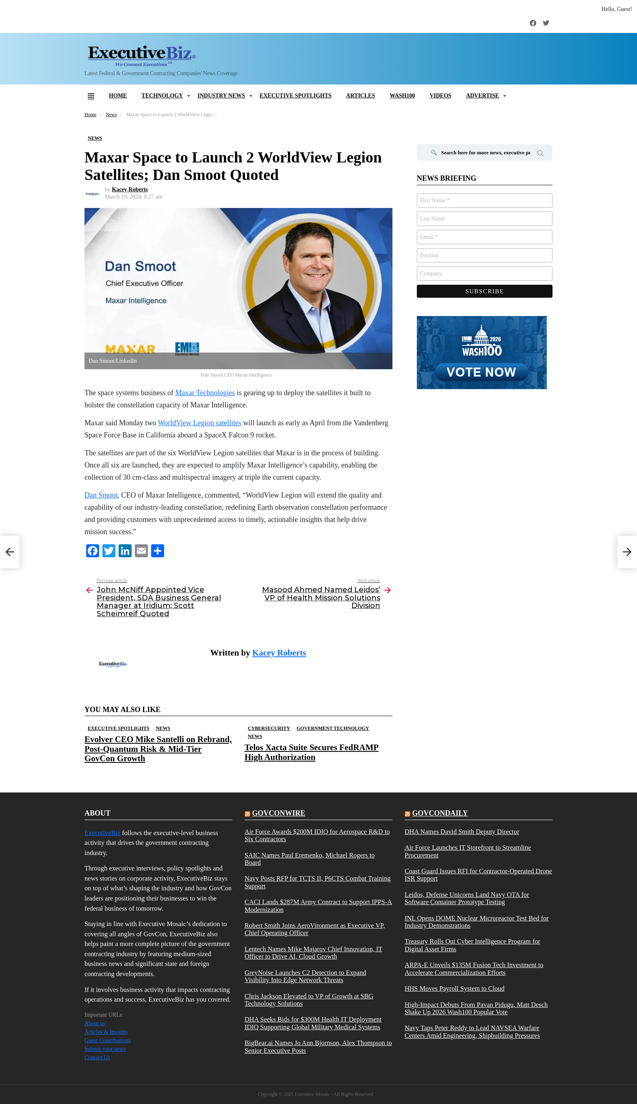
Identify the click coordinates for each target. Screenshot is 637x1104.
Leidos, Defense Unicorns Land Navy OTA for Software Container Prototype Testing (467, 898)
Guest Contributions (107, 1040)
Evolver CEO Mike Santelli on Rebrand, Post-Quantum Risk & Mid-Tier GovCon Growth (158, 748)
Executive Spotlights (296, 96)
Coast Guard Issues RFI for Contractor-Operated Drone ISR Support (478, 875)
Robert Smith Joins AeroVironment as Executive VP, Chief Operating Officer (315, 929)
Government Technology (333, 728)
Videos (440, 96)
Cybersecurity (269, 728)
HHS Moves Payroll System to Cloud (455, 988)
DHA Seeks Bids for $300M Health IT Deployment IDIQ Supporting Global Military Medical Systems (313, 1023)
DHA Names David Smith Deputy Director (462, 832)
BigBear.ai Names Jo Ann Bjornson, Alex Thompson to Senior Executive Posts (318, 1046)
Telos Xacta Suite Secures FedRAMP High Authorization (312, 752)
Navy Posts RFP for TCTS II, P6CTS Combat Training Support (318, 882)
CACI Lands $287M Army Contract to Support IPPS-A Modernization (318, 905)
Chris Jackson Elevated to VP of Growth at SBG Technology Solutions (309, 1000)
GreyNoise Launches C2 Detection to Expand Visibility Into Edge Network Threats (305, 976)
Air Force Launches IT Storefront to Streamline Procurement (468, 851)
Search (540, 154)
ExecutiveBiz (102, 833)
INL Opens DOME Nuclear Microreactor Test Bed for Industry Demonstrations (477, 922)
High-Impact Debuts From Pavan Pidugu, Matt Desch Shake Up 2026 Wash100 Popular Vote (476, 1008)
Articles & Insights (106, 1032)
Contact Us (97, 1057)
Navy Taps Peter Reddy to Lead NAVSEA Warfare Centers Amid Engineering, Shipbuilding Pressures (472, 1031)
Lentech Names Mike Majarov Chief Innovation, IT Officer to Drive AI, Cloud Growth (313, 953)
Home (118, 96)
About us (94, 1023)
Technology (162, 96)
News (163, 728)
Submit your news (105, 1049)
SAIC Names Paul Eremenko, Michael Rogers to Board (310, 859)
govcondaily (440, 813)
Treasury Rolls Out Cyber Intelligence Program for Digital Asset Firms (472, 945)
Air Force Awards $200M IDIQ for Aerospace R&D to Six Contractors (317, 835)
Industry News (221, 96)
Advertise (482, 96)
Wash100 (402, 96)
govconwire (278, 813)
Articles (360, 96)
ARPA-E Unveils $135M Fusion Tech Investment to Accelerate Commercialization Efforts (474, 968)
